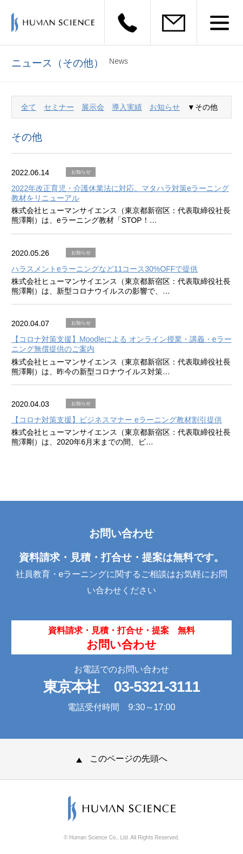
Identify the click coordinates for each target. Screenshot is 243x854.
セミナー (59, 107)
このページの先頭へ (121, 758)
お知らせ (165, 107)
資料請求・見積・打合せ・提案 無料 (121, 638)
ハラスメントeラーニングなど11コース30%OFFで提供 (104, 268)
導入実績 (127, 107)
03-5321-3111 (157, 686)
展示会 (93, 107)
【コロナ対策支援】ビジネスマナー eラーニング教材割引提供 (116, 419)
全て (28, 107)
